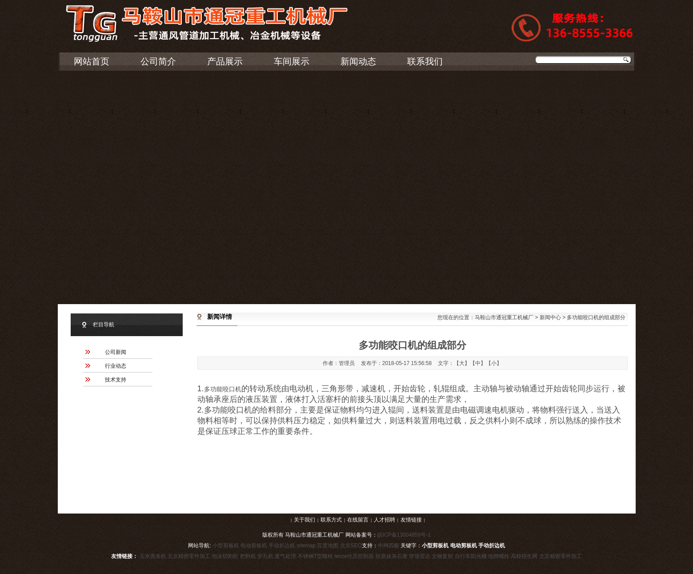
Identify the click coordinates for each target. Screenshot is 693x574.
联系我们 (425, 61)
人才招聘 (384, 520)
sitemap (306, 545)
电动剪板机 (253, 545)
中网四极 (388, 545)
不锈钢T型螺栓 (315, 556)
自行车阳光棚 (471, 556)
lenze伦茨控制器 (354, 556)
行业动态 (115, 366)
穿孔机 (265, 556)
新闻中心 (550, 317)
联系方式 (331, 520)
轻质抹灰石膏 (392, 556)
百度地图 (327, 545)
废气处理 (285, 556)
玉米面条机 (153, 556)
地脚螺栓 (498, 556)
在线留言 (358, 520)
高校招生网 (524, 556)
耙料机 (248, 556)
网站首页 (91, 61)
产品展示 (225, 61)
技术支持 (115, 380)
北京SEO (351, 545)
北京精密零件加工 (189, 556)
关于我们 (304, 520)
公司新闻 (115, 352)
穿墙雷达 (419, 556)
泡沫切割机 (225, 556)
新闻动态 (358, 61)
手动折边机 (281, 545)
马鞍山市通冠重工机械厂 (504, 317)
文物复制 (442, 556)
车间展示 (291, 61)
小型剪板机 (225, 545)
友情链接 (411, 520)
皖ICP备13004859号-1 (404, 535)
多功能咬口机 (222, 389)
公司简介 (158, 61)
